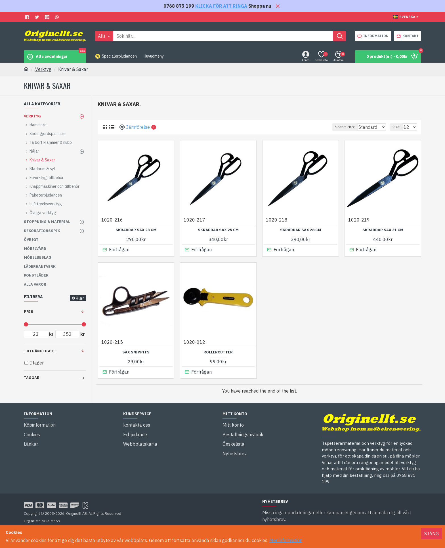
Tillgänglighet (40, 351)
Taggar (31, 377)
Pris (28, 311)
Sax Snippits (136, 351)
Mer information (285, 540)
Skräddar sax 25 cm (218, 230)
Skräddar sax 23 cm (136, 230)
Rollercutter (218, 351)
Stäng (431, 533)
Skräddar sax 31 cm (382, 230)
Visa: (399, 127)
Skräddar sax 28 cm (300, 230)
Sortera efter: (343, 127)
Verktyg (43, 69)
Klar (79, 298)
